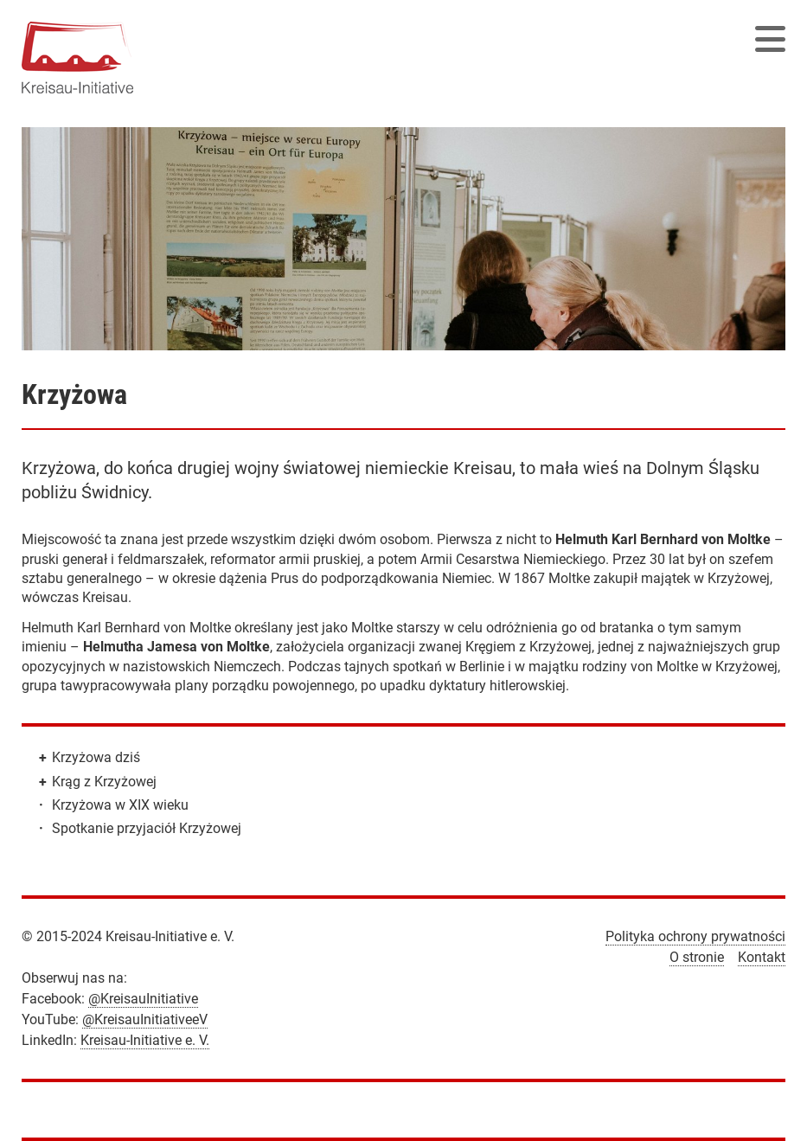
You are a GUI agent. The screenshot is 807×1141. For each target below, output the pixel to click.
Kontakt (761, 957)
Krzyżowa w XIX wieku (120, 805)
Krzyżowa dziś (96, 757)
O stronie (696, 957)
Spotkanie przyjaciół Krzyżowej (146, 828)
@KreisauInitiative (143, 998)
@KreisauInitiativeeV (145, 1019)
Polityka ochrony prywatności (695, 936)
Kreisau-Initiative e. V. (144, 1040)
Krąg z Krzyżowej (104, 781)
